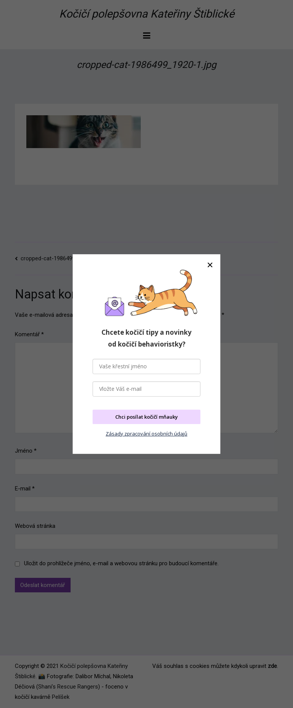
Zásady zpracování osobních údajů (146, 433)
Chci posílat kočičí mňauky (146, 416)
